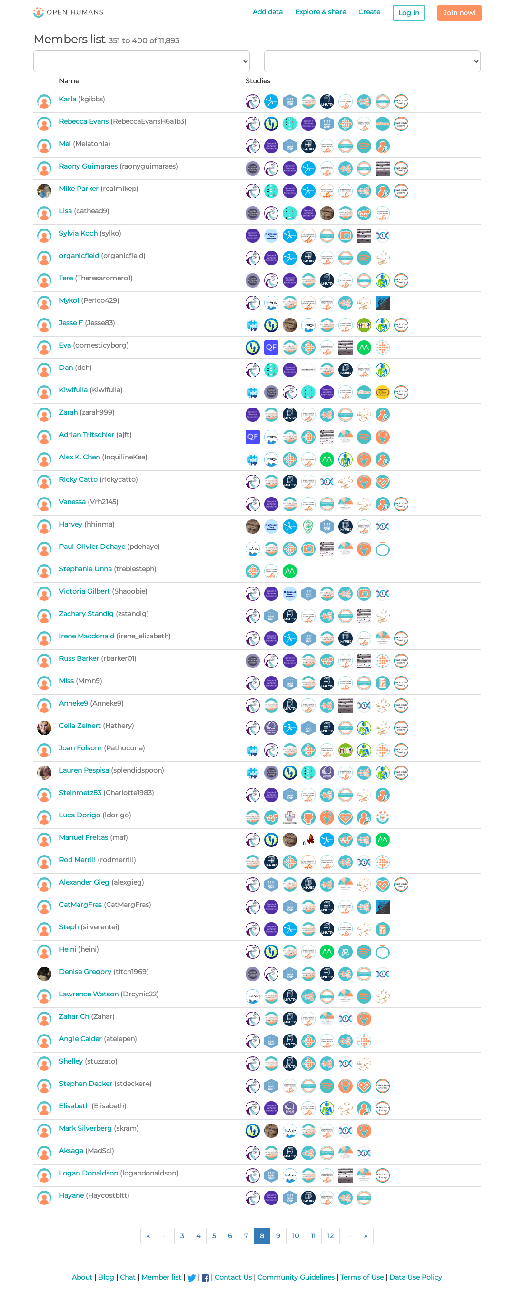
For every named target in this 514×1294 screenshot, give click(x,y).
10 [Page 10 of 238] (295, 1236)
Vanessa (73, 502)
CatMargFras (81, 904)
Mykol (70, 300)
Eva (66, 345)
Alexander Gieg (85, 882)
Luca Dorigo (80, 815)
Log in (408, 13)
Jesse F (72, 323)
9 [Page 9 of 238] (278, 1236)
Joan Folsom (81, 748)
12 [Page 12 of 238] (330, 1236)
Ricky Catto (79, 479)
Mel (66, 143)
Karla (68, 99)
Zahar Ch (75, 1016)
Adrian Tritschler (87, 434)
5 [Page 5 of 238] (214, 1236)
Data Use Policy (415, 1277)
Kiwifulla (74, 390)
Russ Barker (80, 658)
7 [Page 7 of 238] (246, 1236)
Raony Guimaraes (89, 166)
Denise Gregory (86, 971)
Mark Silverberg (86, 1128)
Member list (161, 1277)
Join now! (459, 13)
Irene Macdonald (87, 636)
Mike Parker (79, 188)
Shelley (72, 1061)
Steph (69, 927)
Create (369, 12)
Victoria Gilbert (85, 591)
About (82, 1277)
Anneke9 (74, 703)
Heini (68, 949)
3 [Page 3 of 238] (182, 1236)
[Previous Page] (165, 1236)
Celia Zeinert (81, 725)
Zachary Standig (87, 613)
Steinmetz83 (81, 792)
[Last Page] (366, 1236)
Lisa (66, 211)
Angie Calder (81, 1039)
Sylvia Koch (79, 233)
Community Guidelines (296, 1277)
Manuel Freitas (84, 837)
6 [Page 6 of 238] (230, 1236)
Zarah (69, 412)
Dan (67, 367)
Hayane (72, 1195)
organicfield (80, 255)
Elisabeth (75, 1106)
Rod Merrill (78, 860)
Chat (128, 1277)
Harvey (71, 524)
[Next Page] (348, 1236)
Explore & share (320, 12)
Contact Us (233, 1277)
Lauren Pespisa (85, 770)
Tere (67, 278)
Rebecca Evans (84, 121)
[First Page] (148, 1236)
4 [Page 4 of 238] (198, 1236)
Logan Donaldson (89, 1173)
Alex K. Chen (80, 457)
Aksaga (72, 1150)
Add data (268, 12)
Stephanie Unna (86, 569)
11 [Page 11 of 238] (313, 1236)
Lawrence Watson (89, 994)
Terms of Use (362, 1277)
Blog (106, 1277)
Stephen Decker (86, 1083)
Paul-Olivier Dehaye (93, 546)
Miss (67, 681)
